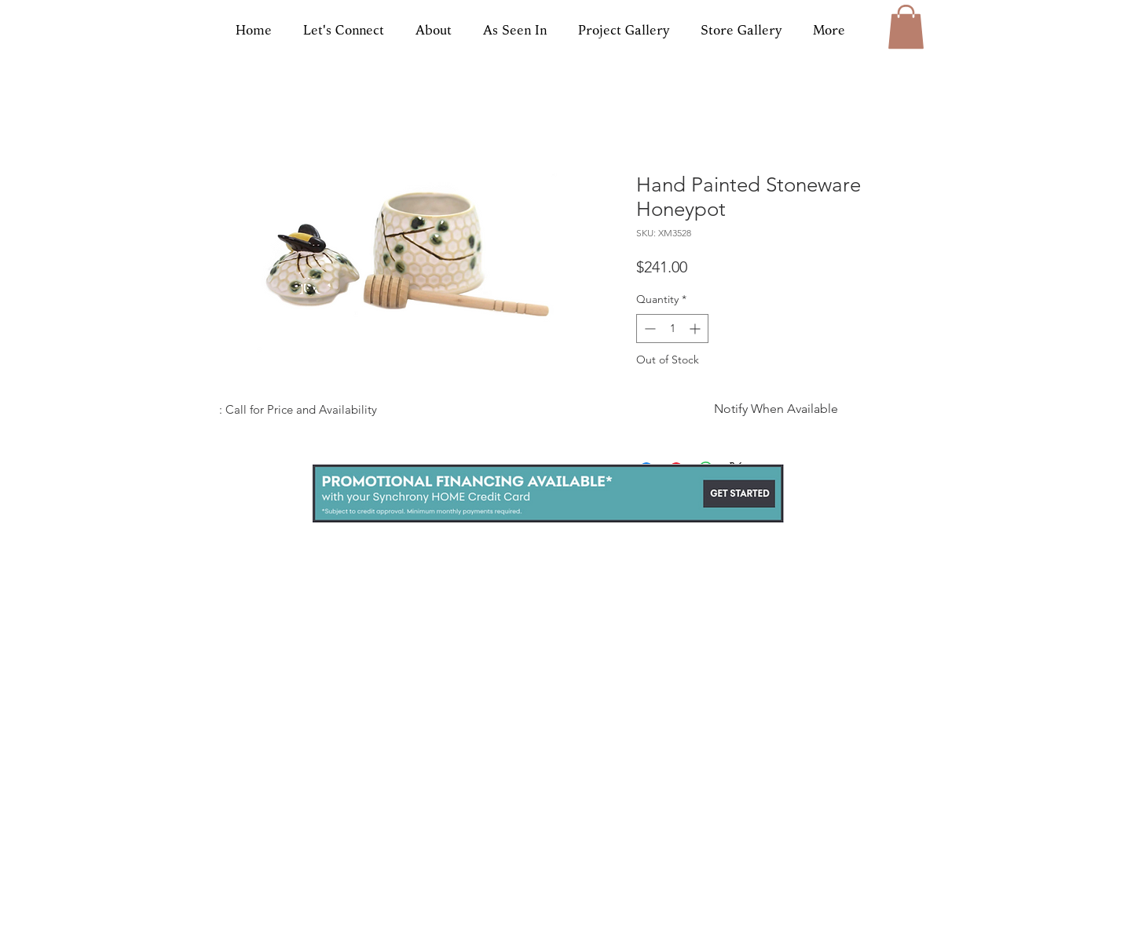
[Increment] (696, 328)
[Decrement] (648, 328)
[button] (906, 27)
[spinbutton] (672, 328)
